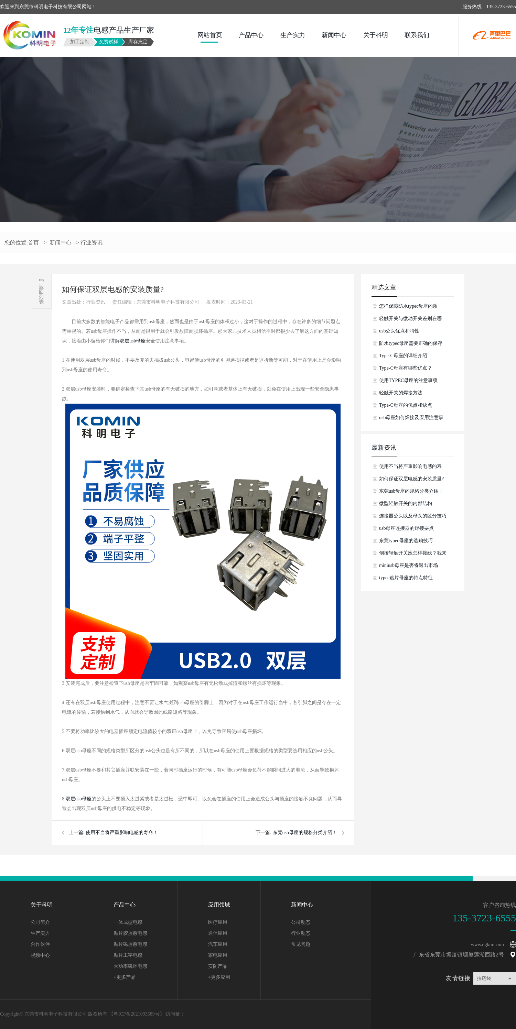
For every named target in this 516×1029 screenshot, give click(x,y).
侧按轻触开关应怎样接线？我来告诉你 (413, 554)
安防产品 (217, 966)
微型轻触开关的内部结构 (405, 503)
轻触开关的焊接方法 (400, 392)
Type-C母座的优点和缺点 (405, 405)
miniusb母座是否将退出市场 (408, 565)
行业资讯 (91, 242)
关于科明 (375, 35)
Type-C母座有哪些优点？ (405, 368)
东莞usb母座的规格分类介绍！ (305, 832)
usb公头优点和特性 (399, 330)
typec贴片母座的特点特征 (406, 577)
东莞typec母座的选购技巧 (406, 540)
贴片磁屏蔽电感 (130, 944)
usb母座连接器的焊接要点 (406, 528)
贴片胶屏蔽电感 (130, 933)
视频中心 (40, 955)
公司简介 (40, 922)
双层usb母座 (133, 340)
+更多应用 (219, 977)
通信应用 (217, 933)
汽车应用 (217, 944)
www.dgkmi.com (487, 944)
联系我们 (417, 35)
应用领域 (219, 905)
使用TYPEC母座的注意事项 (408, 380)
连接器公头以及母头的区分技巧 (413, 515)
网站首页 (209, 35)
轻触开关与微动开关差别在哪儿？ (410, 320)
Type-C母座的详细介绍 (403, 355)
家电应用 (217, 955)
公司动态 (300, 922)
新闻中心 (334, 35)
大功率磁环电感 (130, 966)
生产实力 (292, 35)
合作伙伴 (40, 944)
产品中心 (251, 35)
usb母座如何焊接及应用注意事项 (411, 419)
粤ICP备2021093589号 (137, 1014)
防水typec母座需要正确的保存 (410, 343)
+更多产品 (125, 977)
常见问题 (300, 944)
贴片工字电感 (128, 955)
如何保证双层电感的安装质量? (411, 478)
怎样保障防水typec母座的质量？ (408, 308)
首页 (33, 242)
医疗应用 (217, 922)
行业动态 (300, 933)
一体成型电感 (128, 922)
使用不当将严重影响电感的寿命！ (122, 832)
